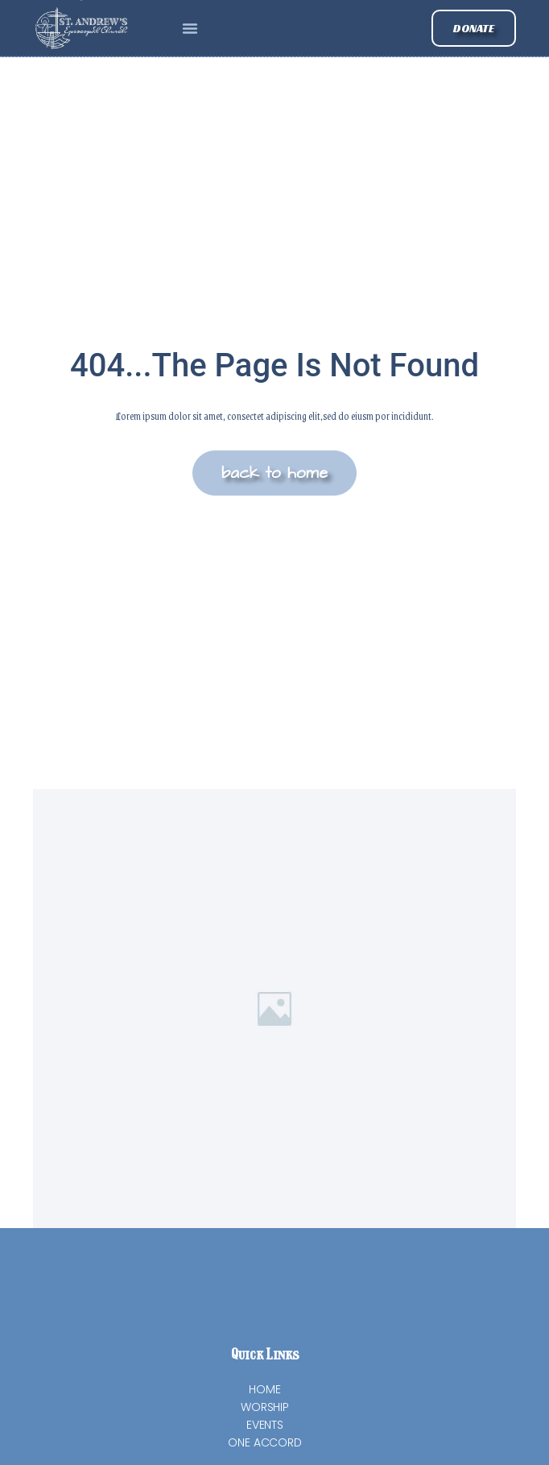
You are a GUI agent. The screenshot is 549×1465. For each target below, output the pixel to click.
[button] (190, 28)
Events (264, 1424)
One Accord (265, 1442)
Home (265, 1389)
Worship (265, 1407)
